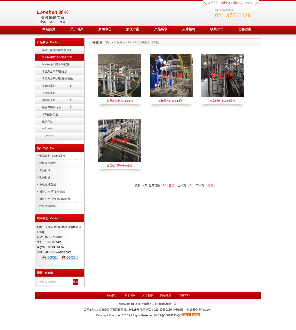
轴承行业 (47, 121)
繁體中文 (238, 2)
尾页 (210, 185)
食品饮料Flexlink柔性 (52, 155)
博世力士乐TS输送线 (54, 71)
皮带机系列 (49, 93)
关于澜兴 (76, 29)
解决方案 (132, 29)
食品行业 (44, 170)
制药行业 (44, 177)
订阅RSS (184, 295)
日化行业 (47, 136)
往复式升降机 (47, 206)
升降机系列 (49, 100)
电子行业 (47, 128)
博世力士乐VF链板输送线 (57, 78)
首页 (108, 42)
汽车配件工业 (50, 114)
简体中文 (225, 2)
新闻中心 (104, 29)
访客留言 (244, 29)
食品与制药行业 (51, 107)
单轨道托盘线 (47, 184)
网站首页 (48, 29)
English (249, 2)
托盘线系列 (49, 85)
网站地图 (165, 295)
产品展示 (160, 29)
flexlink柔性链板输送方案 (57, 57)
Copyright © (103, 315)
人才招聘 (188, 29)
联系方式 (216, 29)
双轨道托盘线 (47, 163)
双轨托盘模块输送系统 (55, 50)
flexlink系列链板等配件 (56, 64)
